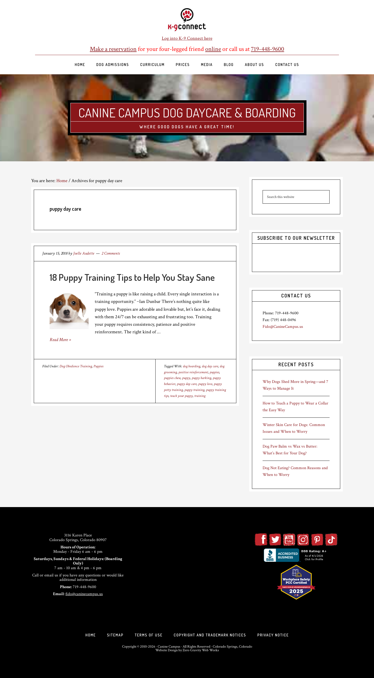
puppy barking (201, 378)
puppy (186, 378)
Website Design (166, 650)
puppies (214, 372)
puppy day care (187, 384)
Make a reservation (113, 49)
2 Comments (111, 253)
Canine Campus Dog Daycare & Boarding (187, 112)
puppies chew (172, 378)
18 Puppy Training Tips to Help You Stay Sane (132, 277)
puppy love (205, 384)
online (213, 49)
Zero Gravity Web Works (201, 650)
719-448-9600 (267, 49)
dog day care (210, 366)
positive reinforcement (193, 372)
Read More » (60, 340)
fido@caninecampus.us (84, 594)
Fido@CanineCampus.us (283, 326)
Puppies (98, 366)
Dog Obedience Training (75, 366)
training (199, 396)
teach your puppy (181, 396)
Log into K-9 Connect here (187, 38)
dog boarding (191, 366)
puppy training (194, 390)
